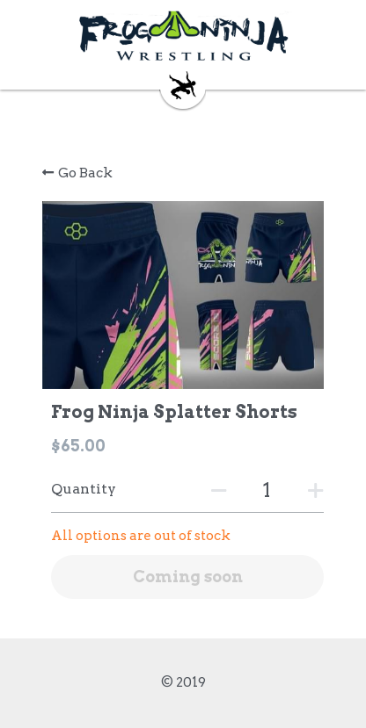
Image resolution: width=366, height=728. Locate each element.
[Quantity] (266, 490)
